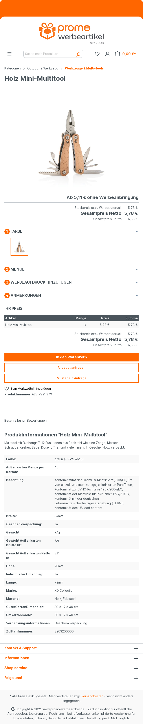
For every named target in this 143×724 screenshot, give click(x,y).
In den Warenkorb (71, 357)
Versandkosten (92, 696)
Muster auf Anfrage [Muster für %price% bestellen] (71, 378)
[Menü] (9, 54)
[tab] (14, 420)
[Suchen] (78, 54)
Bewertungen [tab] (37, 420)
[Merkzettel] (97, 54)
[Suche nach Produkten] (48, 54)
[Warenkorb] (125, 54)
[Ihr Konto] (107, 54)
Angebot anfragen (72, 367)
